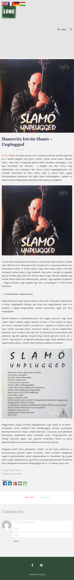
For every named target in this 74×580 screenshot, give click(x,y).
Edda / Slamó (29, 497)
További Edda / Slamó (11, 470)
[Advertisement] (37, 41)
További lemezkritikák (12, 474)
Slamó (6, 155)
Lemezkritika (7, 149)
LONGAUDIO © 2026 (37, 574)
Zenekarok (45, 497)
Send (17, 541)
